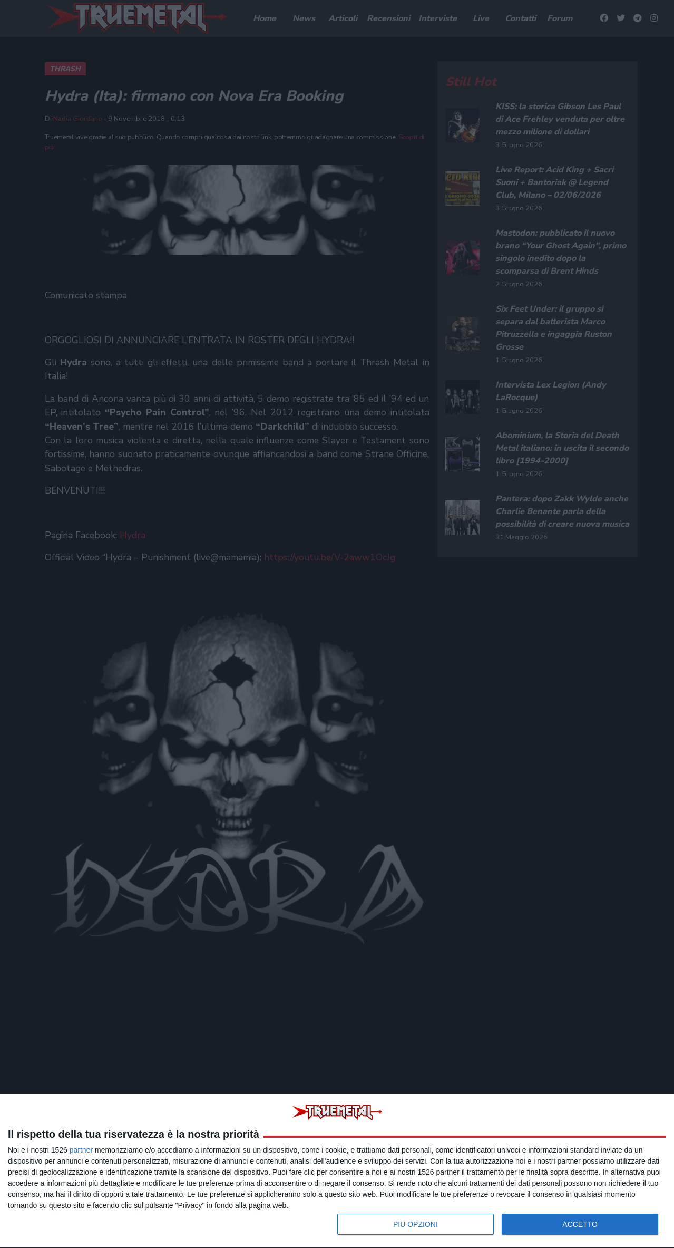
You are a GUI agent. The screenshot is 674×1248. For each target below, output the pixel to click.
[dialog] (337, 1171)
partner (81, 1150)
